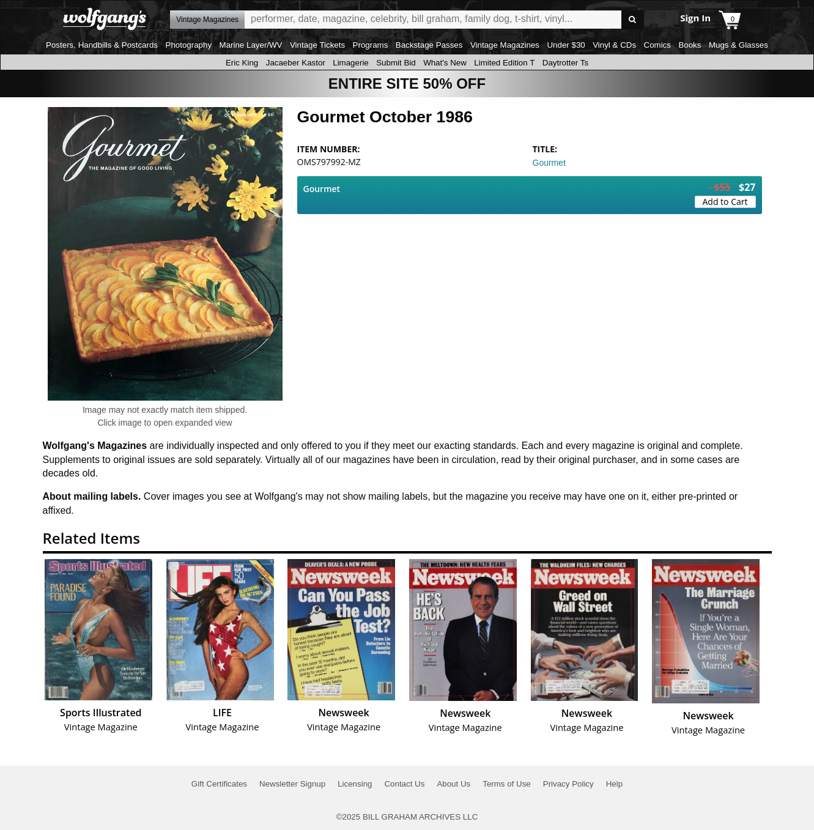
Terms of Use (507, 783)
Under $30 (566, 45)
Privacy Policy (568, 783)
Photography (189, 45)
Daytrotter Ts (565, 62)
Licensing (355, 783)
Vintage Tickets (317, 45)
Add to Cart (725, 201)
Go (632, 19)
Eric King (242, 62)
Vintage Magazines (504, 45)
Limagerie (351, 62)
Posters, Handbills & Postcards (102, 45)
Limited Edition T (504, 62)
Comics (657, 45)
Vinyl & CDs (614, 45)
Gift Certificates (219, 783)
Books (689, 45)
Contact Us (404, 783)
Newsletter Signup (292, 783)
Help (614, 783)
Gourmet (549, 163)
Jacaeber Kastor (295, 62)
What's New (445, 62)
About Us (453, 783)
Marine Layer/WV (251, 45)
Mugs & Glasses (738, 45)
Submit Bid (395, 62)
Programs (370, 45)
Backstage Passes (429, 45)
